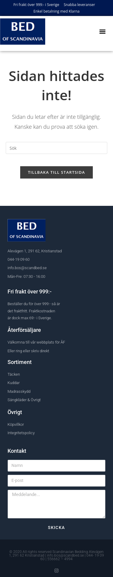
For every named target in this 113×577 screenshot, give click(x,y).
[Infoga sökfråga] (57, 148)
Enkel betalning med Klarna (56, 11)
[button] (102, 31)
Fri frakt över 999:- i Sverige (36, 4)
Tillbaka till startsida (56, 172)
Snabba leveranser (79, 4)
